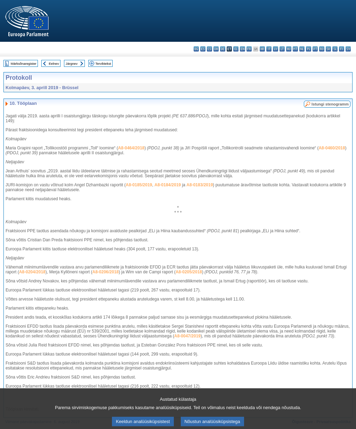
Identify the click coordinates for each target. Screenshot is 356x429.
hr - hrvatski (262, 49)
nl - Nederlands (302, 49)
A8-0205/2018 (189, 272)
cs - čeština (209, 49)
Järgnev (72, 63)
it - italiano (269, 49)
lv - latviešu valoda (275, 49)
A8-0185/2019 (139, 184)
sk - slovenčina (328, 49)
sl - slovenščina (335, 49)
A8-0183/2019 (199, 184)
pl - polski (308, 49)
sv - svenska (348, 49)
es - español (202, 49)
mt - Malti (295, 49)
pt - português (315, 49)
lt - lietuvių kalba (282, 49)
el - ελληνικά (235, 49)
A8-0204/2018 (32, 272)
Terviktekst (103, 63)
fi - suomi (341, 49)
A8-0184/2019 (167, 184)
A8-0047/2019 (187, 336)
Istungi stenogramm (330, 104)
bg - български (196, 49)
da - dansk (216, 49)
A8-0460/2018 (331, 148)
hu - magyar (288, 49)
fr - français (249, 49)
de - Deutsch (222, 49)
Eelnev (54, 63)
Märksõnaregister (24, 63)
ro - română (321, 49)
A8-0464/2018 (131, 148)
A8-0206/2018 (105, 272)
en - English (242, 49)
